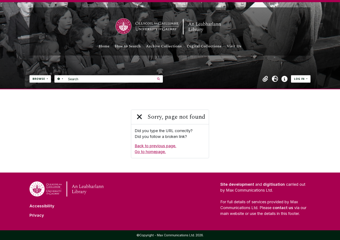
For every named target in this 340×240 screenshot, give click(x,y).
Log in (300, 79)
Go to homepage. (150, 151)
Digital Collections (204, 46)
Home (104, 46)
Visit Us (234, 46)
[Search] (110, 79)
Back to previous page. (155, 146)
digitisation (274, 184)
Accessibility (41, 206)
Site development (237, 184)
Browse (39, 79)
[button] (265, 79)
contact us (283, 207)
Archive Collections (164, 46)
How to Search (128, 46)
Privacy (36, 215)
